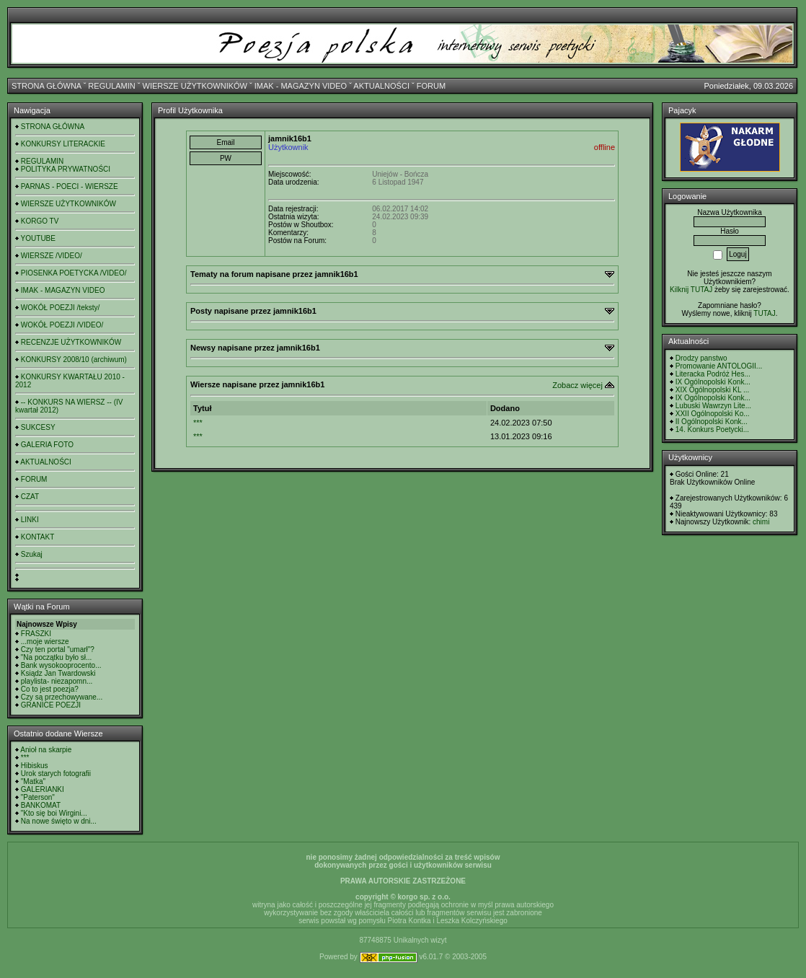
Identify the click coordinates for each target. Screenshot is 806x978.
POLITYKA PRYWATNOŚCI (65, 169)
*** (25, 758)
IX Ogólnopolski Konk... (713, 382)
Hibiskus (34, 766)
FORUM (431, 86)
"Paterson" (38, 797)
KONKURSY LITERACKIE (63, 144)
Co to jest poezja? (50, 689)
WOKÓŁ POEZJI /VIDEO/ (62, 325)
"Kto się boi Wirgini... (54, 813)
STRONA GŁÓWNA (46, 86)
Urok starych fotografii (56, 773)
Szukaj (32, 554)
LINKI (30, 520)
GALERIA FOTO (47, 445)
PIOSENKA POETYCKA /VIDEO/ (74, 273)
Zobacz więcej (577, 385)
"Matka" (33, 781)
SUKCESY (38, 427)
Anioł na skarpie (45, 750)
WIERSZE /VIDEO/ (51, 256)
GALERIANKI (42, 789)
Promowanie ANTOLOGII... (719, 366)
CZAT (30, 497)
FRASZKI (36, 634)
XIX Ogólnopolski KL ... (712, 390)
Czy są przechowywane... (61, 697)
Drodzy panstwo (701, 358)
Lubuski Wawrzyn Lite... (713, 406)
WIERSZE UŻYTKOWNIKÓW (195, 86)
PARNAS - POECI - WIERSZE (69, 186)
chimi (761, 522)
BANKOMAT (41, 805)
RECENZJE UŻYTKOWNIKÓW (71, 342)
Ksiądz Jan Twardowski (58, 673)
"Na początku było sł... (56, 657)
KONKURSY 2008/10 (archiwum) (74, 360)
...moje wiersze (45, 642)
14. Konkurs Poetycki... (712, 429)
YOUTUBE (38, 238)
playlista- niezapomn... (57, 681)
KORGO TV (40, 221)
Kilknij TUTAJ (691, 290)
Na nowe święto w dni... (59, 821)
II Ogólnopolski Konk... (712, 422)
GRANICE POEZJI (51, 705)
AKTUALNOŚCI (381, 86)
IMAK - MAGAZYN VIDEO (300, 86)
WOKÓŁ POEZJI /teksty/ (60, 308)
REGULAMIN (111, 86)
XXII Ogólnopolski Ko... (713, 414)
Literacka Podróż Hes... (713, 374)
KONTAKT (37, 537)
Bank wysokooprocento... (61, 665)
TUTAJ (764, 313)
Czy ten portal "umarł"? (57, 649)
